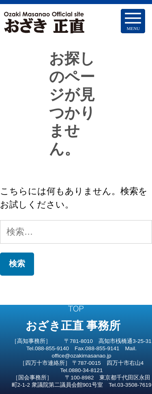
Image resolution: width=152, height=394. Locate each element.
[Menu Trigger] (133, 21)
